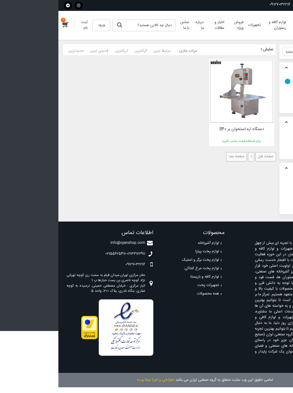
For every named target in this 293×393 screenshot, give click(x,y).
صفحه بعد (178, 156)
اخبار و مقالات (161, 25)
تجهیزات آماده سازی (265, 144)
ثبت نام (26, 25)
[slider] (229, 81)
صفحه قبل (207, 156)
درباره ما (141, 25)
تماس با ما (126, 25)
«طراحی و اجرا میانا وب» (97, 380)
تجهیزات (274, 138)
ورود (43, 25)
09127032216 (224, 4)
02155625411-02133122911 (264, 4)
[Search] (92, 25)
